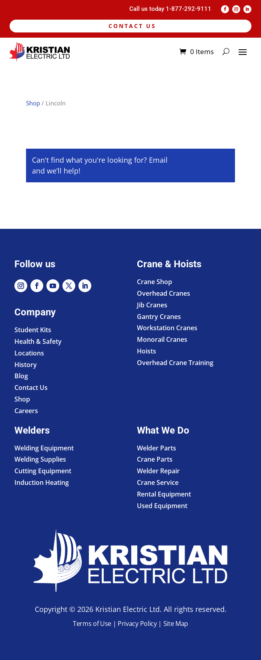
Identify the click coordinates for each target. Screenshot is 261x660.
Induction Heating (41, 482)
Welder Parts (156, 448)
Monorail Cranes (162, 339)
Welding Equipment (44, 448)
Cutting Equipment (42, 470)
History (25, 364)
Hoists (146, 351)
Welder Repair (158, 470)
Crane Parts (155, 459)
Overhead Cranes (163, 293)
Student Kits (32, 329)
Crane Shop (154, 281)
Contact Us (132, 26)
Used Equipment (162, 505)
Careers (26, 410)
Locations (29, 353)
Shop (33, 103)
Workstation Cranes (167, 327)
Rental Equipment (164, 494)
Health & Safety (38, 341)
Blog (21, 375)
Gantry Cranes (159, 316)
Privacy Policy (137, 623)
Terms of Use (92, 623)
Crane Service (158, 482)
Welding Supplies (40, 459)
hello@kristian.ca (198, 160)
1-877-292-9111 (188, 8)
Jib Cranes (152, 305)
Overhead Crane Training (175, 362)
